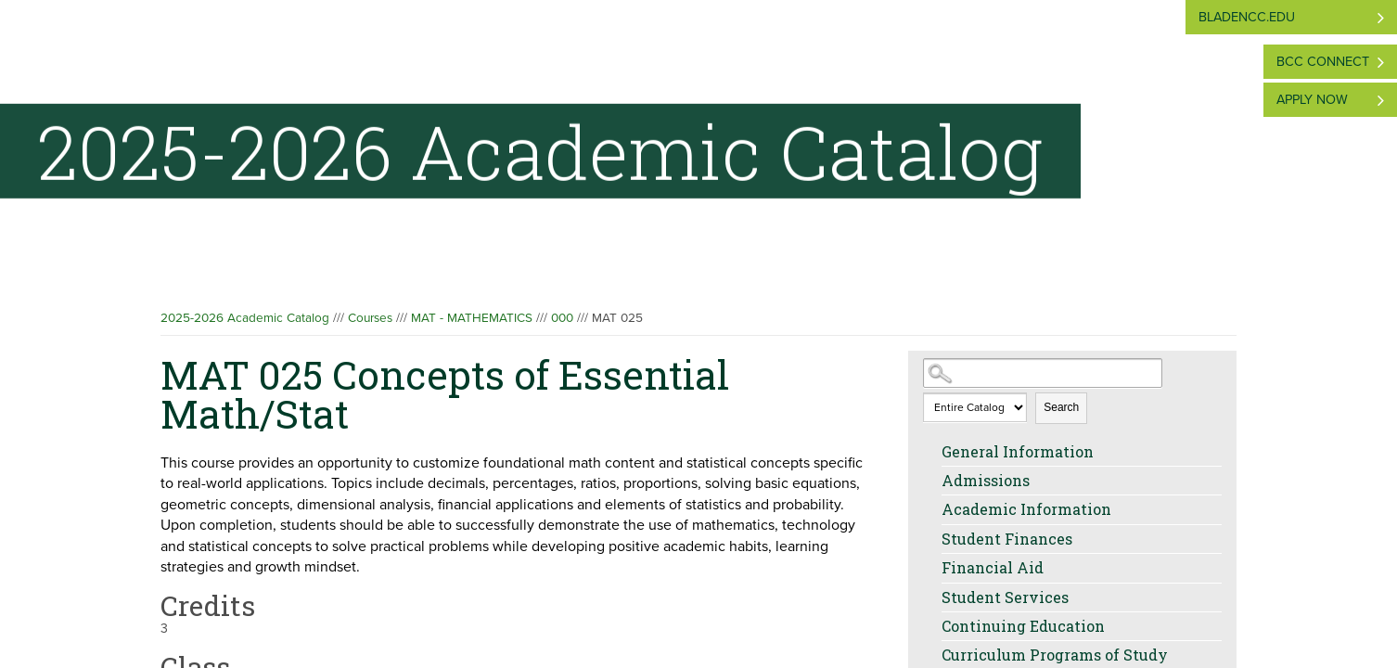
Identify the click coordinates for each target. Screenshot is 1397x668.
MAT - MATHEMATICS (471, 318)
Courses (370, 318)
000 (562, 318)
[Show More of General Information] (932, 452)
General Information (1018, 451)
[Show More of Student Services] (932, 597)
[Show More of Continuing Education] (932, 626)
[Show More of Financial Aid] (932, 568)
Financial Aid (993, 567)
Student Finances (1007, 538)
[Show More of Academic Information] (932, 509)
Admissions (986, 480)
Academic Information (1026, 509)
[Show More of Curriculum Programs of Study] (932, 655)
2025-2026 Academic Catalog (244, 318)
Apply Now (1312, 100)
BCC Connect (1322, 62)
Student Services (1005, 597)
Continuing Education (1023, 626)
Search (1061, 407)
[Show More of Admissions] (932, 480)
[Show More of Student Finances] (932, 539)
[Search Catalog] (1042, 373)
